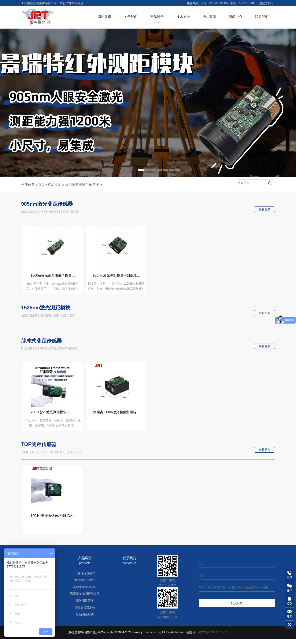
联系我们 (262, 17)
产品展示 (157, 17)
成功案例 (209, 17)
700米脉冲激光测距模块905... (53, 412)
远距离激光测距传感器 (82, 184)
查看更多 (264, 209)
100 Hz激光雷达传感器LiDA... (53, 516)
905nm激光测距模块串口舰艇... (116, 275)
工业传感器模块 (84, 573)
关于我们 (130, 17)
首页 (41, 184)
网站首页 (104, 17)
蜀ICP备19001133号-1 (213, 632)
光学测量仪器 (85, 600)
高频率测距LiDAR (84, 587)
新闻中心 (235, 17)
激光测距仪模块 (84, 580)
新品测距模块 (85, 614)
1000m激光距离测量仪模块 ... (53, 275)
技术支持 (183, 17)
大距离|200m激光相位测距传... (116, 412)
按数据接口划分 (84, 607)
